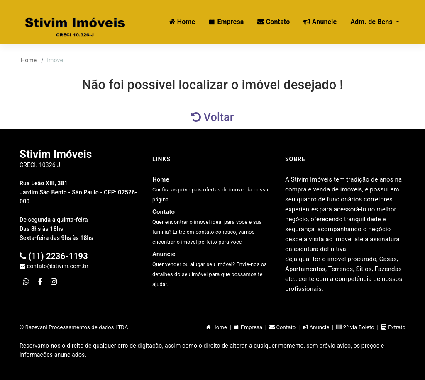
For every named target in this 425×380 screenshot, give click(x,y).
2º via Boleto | (358, 327)
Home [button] (182, 22)
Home (29, 60)
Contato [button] (273, 22)
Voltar (212, 117)
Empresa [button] (226, 22)
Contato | (286, 327)
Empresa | (251, 327)
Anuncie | (319, 327)
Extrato (393, 327)
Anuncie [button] (320, 22)
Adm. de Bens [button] (372, 22)
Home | (220, 327)
